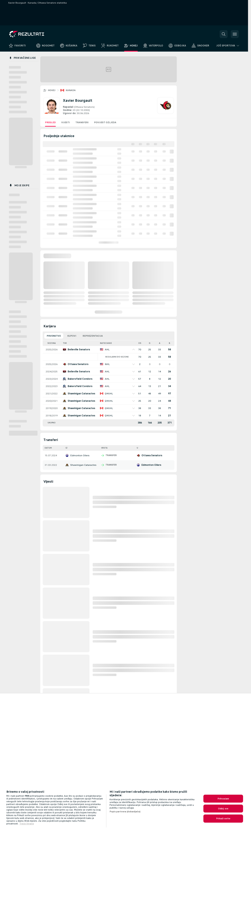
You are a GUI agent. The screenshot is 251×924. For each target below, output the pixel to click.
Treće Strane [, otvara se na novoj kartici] (26, 823)
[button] (224, 34)
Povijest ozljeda (105, 122)
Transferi (81, 122)
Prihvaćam (223, 798)
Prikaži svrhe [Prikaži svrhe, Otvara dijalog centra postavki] (223, 818)
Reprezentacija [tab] (93, 335)
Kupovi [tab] (71, 335)
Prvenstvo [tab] (54, 335)
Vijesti (65, 122)
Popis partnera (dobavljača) (125, 811)
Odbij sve (223, 808)
